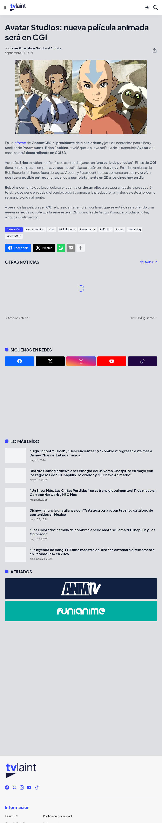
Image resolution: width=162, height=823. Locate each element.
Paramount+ (87, 229)
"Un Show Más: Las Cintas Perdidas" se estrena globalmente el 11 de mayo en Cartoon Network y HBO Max (93, 492)
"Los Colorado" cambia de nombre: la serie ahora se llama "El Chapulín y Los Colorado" (92, 532)
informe (20, 143)
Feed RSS (11, 816)
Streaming (134, 229)
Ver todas (146, 262)
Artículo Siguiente (142, 318)
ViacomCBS (14, 236)
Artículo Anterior (18, 318)
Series (119, 229)
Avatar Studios (35, 229)
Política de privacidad (57, 816)
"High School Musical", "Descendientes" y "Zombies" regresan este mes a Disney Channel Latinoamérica (91, 453)
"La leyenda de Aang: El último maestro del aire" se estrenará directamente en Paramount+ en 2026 (92, 552)
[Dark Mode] (147, 7)
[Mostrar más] (80, 248)
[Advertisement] (81, 402)
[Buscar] (155, 7)
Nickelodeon (67, 229)
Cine (51, 229)
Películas (105, 229)
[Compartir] (153, 50)
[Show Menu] (5, 7)
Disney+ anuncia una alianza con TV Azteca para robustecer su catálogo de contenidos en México (91, 512)
